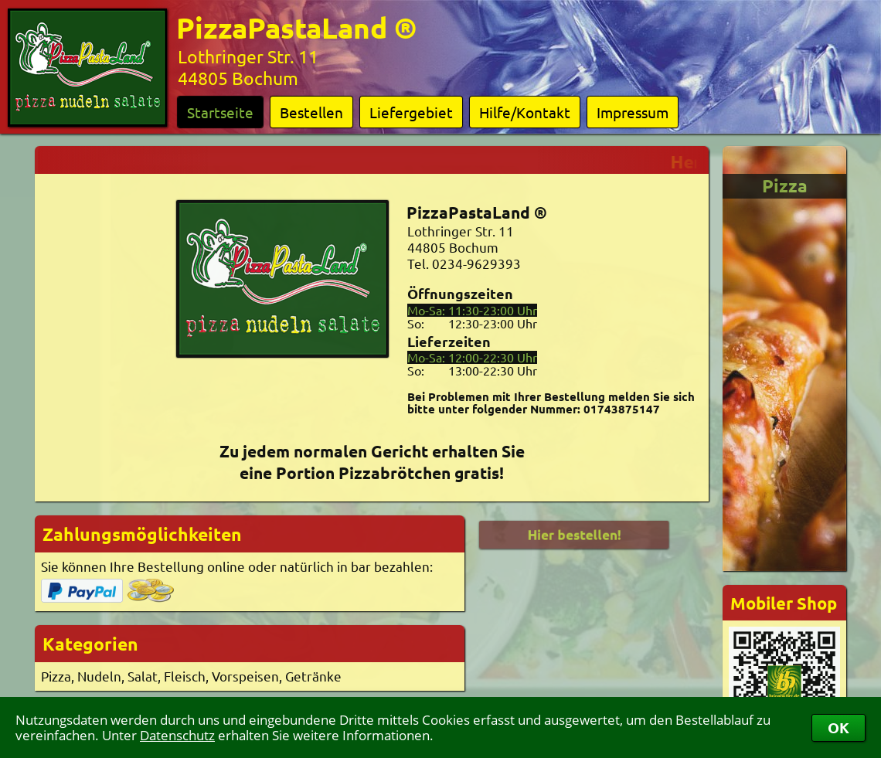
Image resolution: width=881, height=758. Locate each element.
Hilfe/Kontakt (524, 112)
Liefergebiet (411, 112)
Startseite (220, 112)
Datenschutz (177, 735)
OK (838, 727)
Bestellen (311, 112)
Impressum (632, 112)
